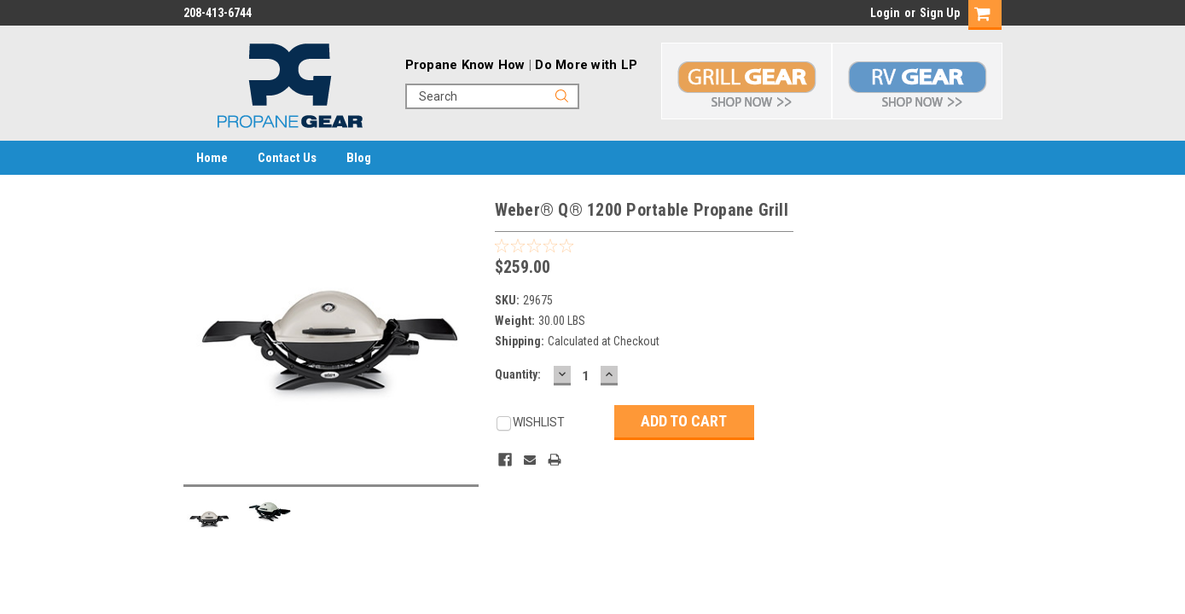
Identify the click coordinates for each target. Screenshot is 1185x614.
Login (885, 13)
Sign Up (940, 13)
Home (212, 157)
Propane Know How (465, 64)
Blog (358, 157)
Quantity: (518, 374)
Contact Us (287, 157)
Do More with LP (586, 64)
